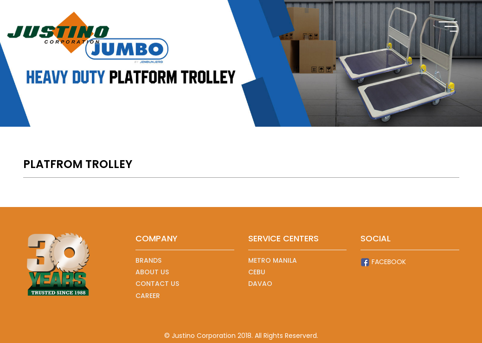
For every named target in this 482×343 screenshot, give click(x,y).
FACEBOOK (383, 262)
